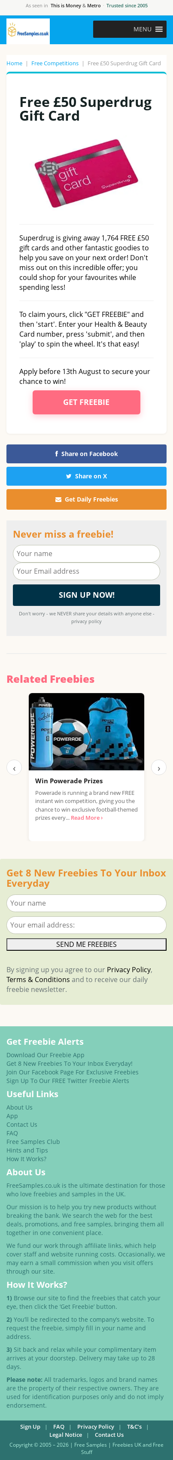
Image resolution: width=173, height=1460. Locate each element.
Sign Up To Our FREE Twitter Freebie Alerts (67, 1081)
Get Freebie (86, 402)
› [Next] (159, 767)
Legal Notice (65, 1435)
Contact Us (21, 1124)
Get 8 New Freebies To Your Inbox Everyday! (69, 1063)
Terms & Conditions (38, 979)
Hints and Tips (27, 1150)
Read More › (87, 817)
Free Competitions (55, 63)
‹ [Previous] (14, 767)
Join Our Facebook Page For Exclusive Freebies (72, 1072)
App (12, 1116)
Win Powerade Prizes (69, 780)
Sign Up (30, 1426)
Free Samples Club (33, 1142)
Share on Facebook (86, 454)
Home (14, 63)
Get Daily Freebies (86, 499)
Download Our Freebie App (45, 1055)
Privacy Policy (129, 969)
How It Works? (26, 1159)
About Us (19, 1107)
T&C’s (134, 1426)
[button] (143, 29)
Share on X (86, 476)
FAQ (12, 1133)
